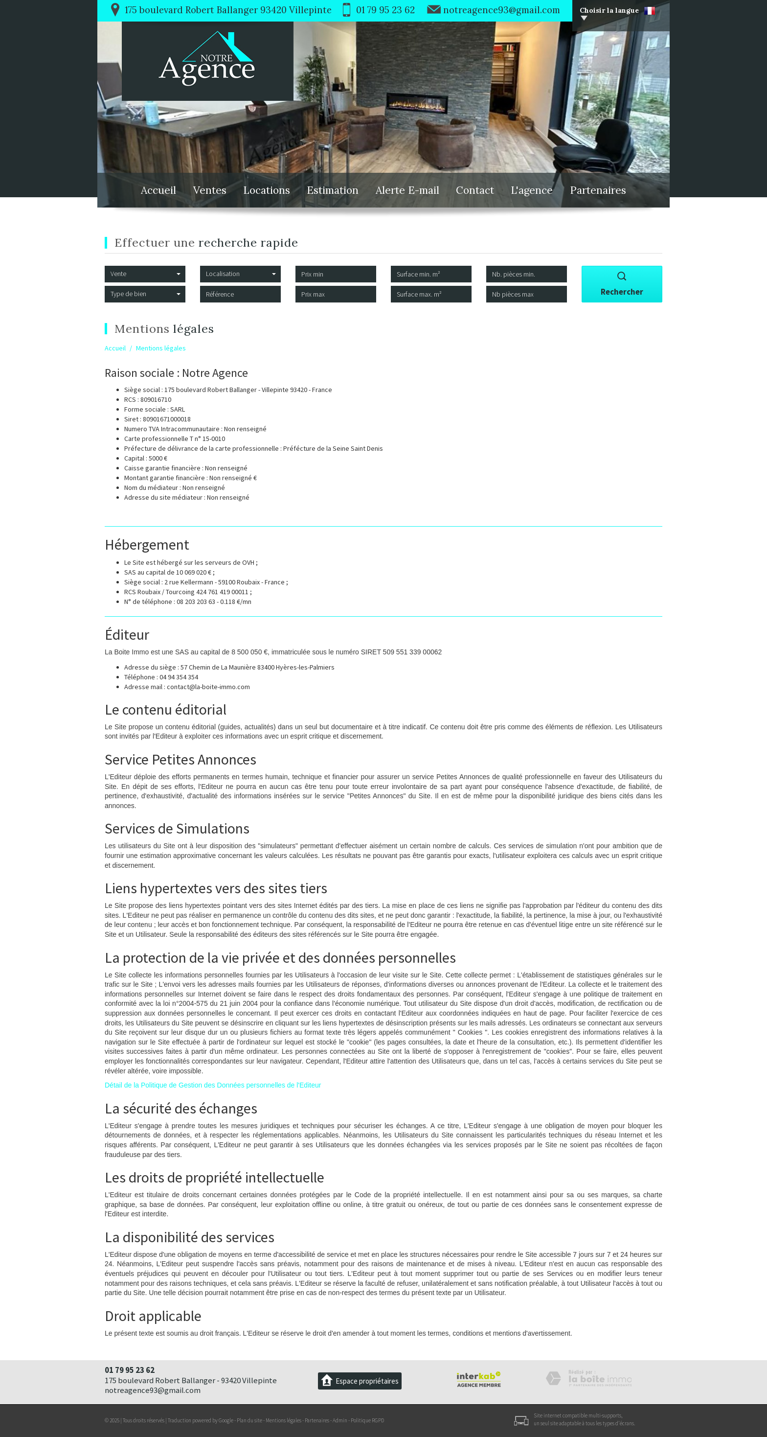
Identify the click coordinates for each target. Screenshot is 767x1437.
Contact (475, 190)
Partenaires (598, 190)
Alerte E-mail (407, 190)
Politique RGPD (367, 1420)
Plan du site (249, 1420)
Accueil (158, 190)
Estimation (333, 190)
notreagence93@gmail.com (501, 10)
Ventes (209, 190)
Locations (266, 190)
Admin (340, 1420)
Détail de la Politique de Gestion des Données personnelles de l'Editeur (213, 1085)
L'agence (532, 190)
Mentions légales (283, 1420)
